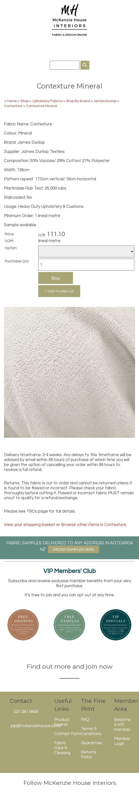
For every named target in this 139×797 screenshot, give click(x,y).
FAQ (85, 719)
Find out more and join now (69, 666)
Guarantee (91, 743)
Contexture (13, 106)
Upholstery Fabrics (47, 101)
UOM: (9, 241)
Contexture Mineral (41, 106)
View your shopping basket (29, 524)
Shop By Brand (78, 101)
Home (12, 101)
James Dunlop (105, 101)
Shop (25, 101)
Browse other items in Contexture (93, 524)
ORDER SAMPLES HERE (73, 549)
